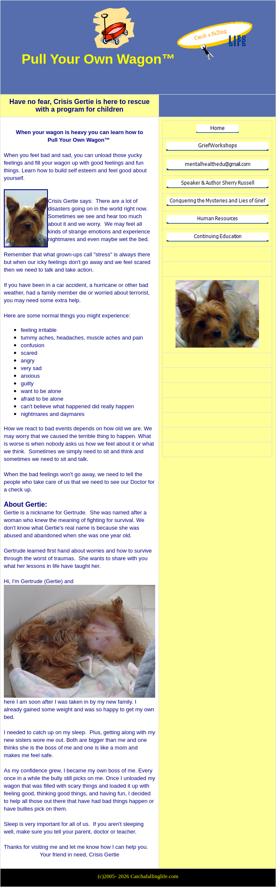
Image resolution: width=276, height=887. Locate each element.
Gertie (11, 512)
